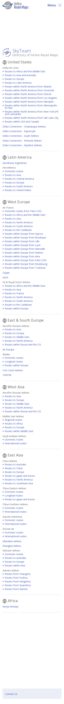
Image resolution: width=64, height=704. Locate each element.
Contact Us (11, 694)
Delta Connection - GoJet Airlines (21, 135)
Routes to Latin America (18, 82)
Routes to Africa (14, 423)
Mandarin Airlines (12, 541)
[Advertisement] (32, 30)
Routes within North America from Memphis (29, 101)
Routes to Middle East (17, 337)
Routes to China (14, 468)
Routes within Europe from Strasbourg (26, 264)
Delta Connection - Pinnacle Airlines (22, 140)
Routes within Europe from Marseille (25, 248)
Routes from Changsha (17, 574)
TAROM (7, 375)
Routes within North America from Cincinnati (29, 90)
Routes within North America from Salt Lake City (31, 117)
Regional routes (13, 419)
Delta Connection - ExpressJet (19, 131)
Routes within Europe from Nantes (24, 252)
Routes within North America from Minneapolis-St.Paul (31, 106)
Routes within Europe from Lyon (23, 245)
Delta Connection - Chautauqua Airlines (24, 126)
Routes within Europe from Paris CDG (25, 260)
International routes (16, 443)
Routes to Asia (13, 175)
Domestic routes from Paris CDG (23, 211)
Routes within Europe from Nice (22, 256)
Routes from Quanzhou (18, 585)
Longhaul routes (14, 361)
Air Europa (8, 349)
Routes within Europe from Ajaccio (24, 233)
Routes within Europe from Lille (22, 241)
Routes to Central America (19, 178)
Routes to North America (19, 222)
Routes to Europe (14, 79)
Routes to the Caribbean (18, 230)
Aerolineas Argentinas (15, 163)
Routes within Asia (15, 565)
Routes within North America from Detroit (28, 94)
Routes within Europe (16, 308)
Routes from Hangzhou (18, 581)
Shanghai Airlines (12, 545)
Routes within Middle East (19, 431)
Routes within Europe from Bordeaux (25, 237)
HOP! (5, 277)
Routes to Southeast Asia (19, 483)
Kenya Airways (11, 606)
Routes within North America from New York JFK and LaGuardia (32, 113)
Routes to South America (19, 186)
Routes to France (14, 293)
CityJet (6, 272)
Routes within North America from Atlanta (28, 86)
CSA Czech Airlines (13, 370)
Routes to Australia (15, 464)
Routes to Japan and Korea (20, 475)
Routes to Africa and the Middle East (25, 71)
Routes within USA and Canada (22, 121)
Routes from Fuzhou (16, 577)
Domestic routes (14, 171)
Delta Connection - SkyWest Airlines (22, 145)
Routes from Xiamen (16, 589)
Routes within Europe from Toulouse (25, 267)
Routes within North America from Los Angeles (31, 97)
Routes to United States (18, 190)
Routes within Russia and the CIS (23, 344)
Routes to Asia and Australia (20, 75)
